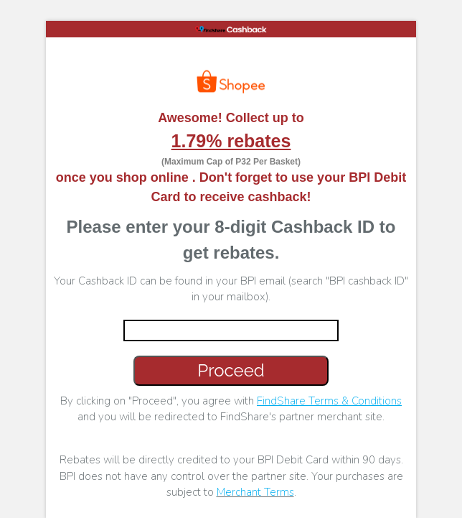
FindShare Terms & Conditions (329, 401)
